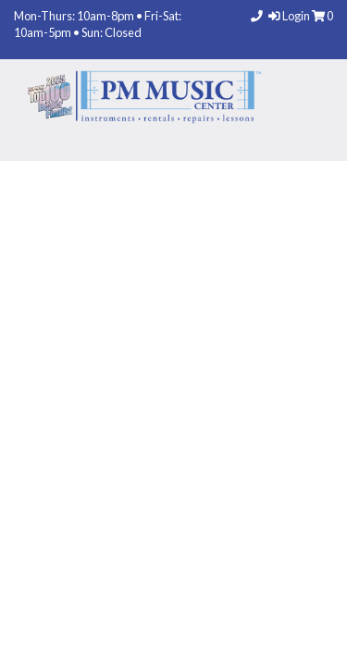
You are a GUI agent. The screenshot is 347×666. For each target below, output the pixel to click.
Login (290, 15)
